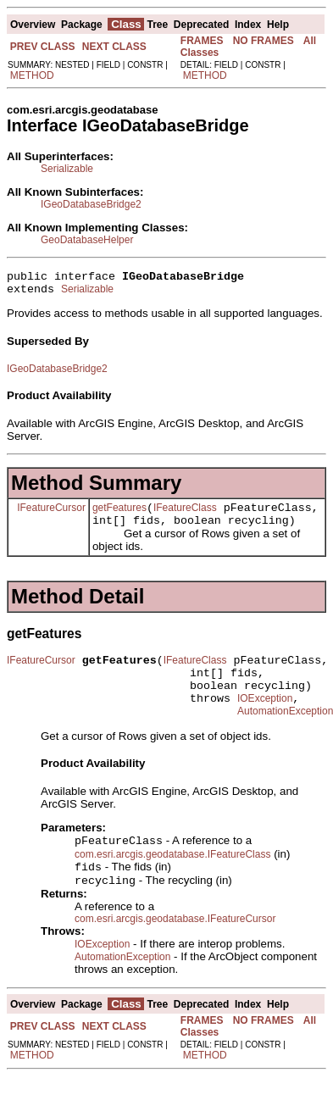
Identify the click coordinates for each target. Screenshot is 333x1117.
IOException (264, 719)
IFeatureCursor (51, 514)
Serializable (67, 169)
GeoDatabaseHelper (87, 240)
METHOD (32, 75)
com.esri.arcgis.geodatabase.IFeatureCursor (175, 947)
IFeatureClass (185, 515)
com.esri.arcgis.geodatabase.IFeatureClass (172, 879)
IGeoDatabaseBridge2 (91, 204)
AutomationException (122, 985)
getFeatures (119, 515)
